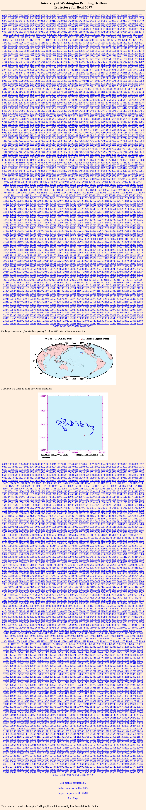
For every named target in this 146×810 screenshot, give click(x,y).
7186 (75, 138)
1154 (81, 37)
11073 (112, 190)
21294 (53, 282)
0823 (21, 29)
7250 (26, 141)
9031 (81, 173)
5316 (141, 102)
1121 (124, 34)
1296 (64, 42)
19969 (73, 263)
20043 (6, 266)
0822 (15, 29)
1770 (53, 61)
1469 (43, 48)
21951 (60, 293)
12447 (93, 203)
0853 (124, 29)
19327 (6, 258)
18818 (26, 250)
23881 (53, 323)
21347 (86, 282)
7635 (124, 149)
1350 (97, 45)
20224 (86, 269)
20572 (60, 274)
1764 (21, 61)
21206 (139, 280)
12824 (20, 228)
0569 (81, 23)
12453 (133, 203)
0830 (48, 29)
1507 (81, 48)
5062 (37, 83)
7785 (124, 151)
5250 (103, 100)
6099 (4, 116)
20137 (6, 269)
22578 (13, 304)
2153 (86, 64)
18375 (13, 244)
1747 (70, 59)
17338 (6, 233)
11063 (93, 190)
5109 (136, 86)
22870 (26, 310)
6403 (43, 124)
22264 (66, 299)
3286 (130, 75)
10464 (60, 184)
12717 (66, 220)
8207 (97, 162)
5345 (114, 105)
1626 (141, 53)
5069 (75, 83)
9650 (64, 179)
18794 (6, 250)
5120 (42, 89)
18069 (86, 239)
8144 (15, 160)
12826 (33, 228)
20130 (113, 266)
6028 (97, 113)
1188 (53, 40)
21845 (53, 290)
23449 (6, 318)
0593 (135, 23)
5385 (21, 108)
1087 (38, 34)
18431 (53, 244)
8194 (37, 162)
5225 (108, 97)
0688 (92, 26)
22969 (100, 310)
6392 (4, 124)
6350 (53, 121)
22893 (40, 310)
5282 (15, 102)
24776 (76, 326)
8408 (97, 168)
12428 (33, 203)
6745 (53, 127)
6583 (97, 124)
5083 (4, 86)
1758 (130, 59)
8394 (70, 168)
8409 (103, 168)
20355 (60, 271)
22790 (100, 307)
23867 (40, 323)
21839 (40, 290)
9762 (45, 181)
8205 (86, 162)
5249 (97, 100)
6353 (64, 121)
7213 (119, 138)
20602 (106, 274)
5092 (54, 86)
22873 (33, 310)
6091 (103, 113)
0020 (97, 15)
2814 (103, 72)
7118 (59, 135)
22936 (73, 310)
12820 (133, 225)
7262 (75, 141)
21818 (140, 288)
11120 (46, 195)
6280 (32, 119)
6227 (119, 116)
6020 (53, 113)
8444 (124, 168)
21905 (20, 293)
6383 (135, 121)
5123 (59, 89)
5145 (32, 91)
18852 (73, 250)
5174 (10, 94)
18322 (106, 241)
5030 (26, 81)
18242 (46, 241)
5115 (21, 89)
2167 (15, 67)
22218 (6, 299)
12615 (100, 211)
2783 (141, 70)
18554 (106, 244)
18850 (66, 250)
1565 (92, 51)
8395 (75, 168)
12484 (13, 209)
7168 (43, 138)
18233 (40, 241)
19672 (80, 260)
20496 (120, 271)
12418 (126, 201)
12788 (93, 225)
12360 (92, 195)
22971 (106, 310)
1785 (114, 61)
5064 (48, 83)
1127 (16, 37)
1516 (124, 48)
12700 (140, 217)
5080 (130, 83)
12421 (6, 203)
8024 (124, 154)
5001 (15, 78)
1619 (108, 53)
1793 (10, 64)
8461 (10, 171)
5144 (26, 91)
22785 (93, 307)
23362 (86, 315)
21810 (120, 288)
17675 (60, 236)
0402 (15, 21)
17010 (140, 228)
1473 (53, 48)
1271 (135, 40)
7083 (119, 132)
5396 (64, 108)
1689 (21, 59)
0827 (32, 29)
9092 (97, 173)
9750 (141, 179)
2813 (97, 72)
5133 (108, 89)
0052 (43, 18)
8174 (103, 160)
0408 (43, 21)
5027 (10, 81)
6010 (26, 113)
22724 (126, 304)
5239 (43, 100)
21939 (46, 293)
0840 (97, 29)
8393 (64, 168)
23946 (93, 323)
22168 (93, 296)
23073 (86, 312)
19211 (80, 255)
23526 (100, 318)
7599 (15, 149)
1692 (32, 59)
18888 (106, 250)
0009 (43, 15)
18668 (46, 247)
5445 (92, 111)
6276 (10, 119)
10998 (113, 187)
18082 (100, 239)
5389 (37, 108)
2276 (37, 70)
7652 (15, 151)
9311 (119, 176)
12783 (60, 225)
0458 (119, 21)
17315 (126, 231)
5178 (32, 94)
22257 (60, 299)
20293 (13, 271)
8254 (70, 165)
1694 (43, 59)
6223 (97, 116)
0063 (103, 18)
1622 (119, 53)
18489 (86, 244)
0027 (114, 15)
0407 (37, 21)
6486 (70, 124)
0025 (108, 15)
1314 (81, 42)
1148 (48, 37)
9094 (103, 173)
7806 (135, 151)
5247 (86, 100)
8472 (32, 171)
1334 (15, 45)
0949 (103, 31)
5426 (59, 111)
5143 (21, 91)
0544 (43, 23)
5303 (81, 102)
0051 (37, 18)
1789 (135, 61)
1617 (97, 53)
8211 (119, 162)
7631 (119, 149)
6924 (141, 130)
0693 (119, 26)
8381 (21, 168)
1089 (49, 34)
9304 (103, 176)
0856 (141, 29)
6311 (135, 119)
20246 (106, 269)
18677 (53, 247)
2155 (97, 64)
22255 (53, 299)
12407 (60, 201)
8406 (92, 168)
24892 (83, 326)
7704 (108, 151)
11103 (109, 192)
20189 (66, 269)
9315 (135, 176)
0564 (53, 23)
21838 (33, 290)
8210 (114, 162)
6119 (42, 116)
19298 (120, 255)
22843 (6, 310)
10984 (26, 187)
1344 (64, 45)
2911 (21, 75)
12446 (86, 203)
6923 (135, 130)
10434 (98, 181)
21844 (46, 290)
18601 (140, 244)
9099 (119, 173)
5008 (53, 78)
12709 (33, 220)
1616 (92, 53)
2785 (10, 72)
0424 (81, 21)
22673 (73, 304)
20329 (26, 271)
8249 (53, 165)
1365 (124, 45)
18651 (33, 247)
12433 (60, 203)
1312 (70, 42)
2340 (70, 70)
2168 (21, 67)
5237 (32, 100)
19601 (33, 260)
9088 (86, 173)
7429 (70, 143)
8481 (59, 171)
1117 (103, 34)
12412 (93, 201)
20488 (106, 271)
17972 (13, 239)
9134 (135, 173)
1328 (4, 45)
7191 (103, 138)
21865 (80, 290)
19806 (6, 263)
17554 (20, 236)
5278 (135, 100)
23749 (93, 320)
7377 (119, 141)
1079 (27, 34)
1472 (48, 48)
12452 (126, 203)
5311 (124, 102)
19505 (126, 258)
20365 (73, 271)
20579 (73, 274)
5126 (75, 89)
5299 (59, 102)
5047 (108, 81)
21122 (113, 280)
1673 (86, 56)
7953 (64, 154)
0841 (103, 29)
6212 (70, 116)
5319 (15, 105)
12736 (140, 220)
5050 (124, 81)
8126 (108, 157)
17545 (6, 236)
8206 (92, 162)
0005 (26, 15)
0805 (130, 26)
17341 (13, 233)
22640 (46, 304)
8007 (103, 154)
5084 (10, 86)
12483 (6, 209)
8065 (21, 157)
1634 (26, 56)
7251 (32, 141)
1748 (75, 59)
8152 (43, 160)
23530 (106, 318)
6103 (21, 116)
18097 (113, 239)
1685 (141, 56)
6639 (15, 127)
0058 (75, 18)
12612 (80, 211)
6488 (75, 124)
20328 (20, 271)
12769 (126, 222)
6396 (21, 124)
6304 (97, 119)
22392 (133, 299)
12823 (13, 228)
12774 (6, 225)
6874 (21, 130)
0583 (108, 23)
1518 (135, 48)
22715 (106, 304)
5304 (86, 102)
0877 (43, 31)
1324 (130, 42)
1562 (75, 51)
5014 (86, 78)
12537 (60, 209)
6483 (53, 124)
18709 (73, 247)
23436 (140, 315)
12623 (13, 214)
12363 (112, 195)
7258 (59, 141)
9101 (124, 173)
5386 (26, 108)
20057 (26, 266)
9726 (119, 179)
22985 (133, 310)
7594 (130, 146)
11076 (126, 190)
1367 (135, 45)
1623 (124, 53)
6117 (37, 116)
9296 (75, 176)
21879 (106, 290)
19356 (33, 258)
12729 (113, 220)
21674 (33, 288)
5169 (124, 91)
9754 (12, 181)
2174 (53, 67)
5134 (113, 89)
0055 (59, 18)
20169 (46, 269)
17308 (120, 231)
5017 (103, 78)
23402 (113, 315)
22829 (133, 307)
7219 (141, 138)
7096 (26, 135)
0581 (97, 23)
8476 (43, 171)
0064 (108, 18)
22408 (140, 299)
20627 (13, 277)
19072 (93, 252)
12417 (120, 201)
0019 (92, 15)
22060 (6, 296)
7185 (70, 138)
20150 (33, 269)
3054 (64, 75)
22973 (120, 310)
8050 (4, 157)
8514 (130, 171)
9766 (67, 181)
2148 (59, 64)
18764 (126, 247)
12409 (73, 201)
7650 (10, 151)
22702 (93, 304)
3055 (70, 75)
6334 (15, 121)
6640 (21, 127)
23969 (113, 323)
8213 (130, 162)
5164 (97, 91)
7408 (37, 143)
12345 (72, 195)
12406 (53, 201)
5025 (141, 78)
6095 (124, 113)
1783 (103, 61)
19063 (66, 252)
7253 (43, 141)
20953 (33, 280)
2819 (130, 72)
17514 (126, 233)
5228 (124, 97)
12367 (139, 195)
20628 (20, 277)
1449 (15, 48)
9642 (48, 179)
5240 (48, 100)
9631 (26, 179)
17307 (113, 231)
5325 (48, 105)
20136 (140, 266)
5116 (26, 89)
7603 (32, 149)
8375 (4, 168)
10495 (113, 184)
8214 (135, 162)
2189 (114, 67)
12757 (93, 222)
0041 (32, 18)
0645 (48, 26)
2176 (64, 67)
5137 (130, 89)
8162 (53, 160)
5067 (64, 83)
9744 (130, 179)
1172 (37, 40)
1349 (92, 45)
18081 (93, 239)
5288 (43, 102)
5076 (108, 83)
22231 (20, 299)
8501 (114, 171)
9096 (114, 173)
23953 (100, 323)
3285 (124, 75)
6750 (81, 127)
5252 (114, 100)
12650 (53, 217)
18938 (133, 250)
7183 (59, 138)
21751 (73, 288)
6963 (10, 132)
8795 (141, 171)
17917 (126, 236)
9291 (59, 176)
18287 (60, 241)
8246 (48, 165)
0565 (59, 23)
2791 (43, 72)
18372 (6, 244)
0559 (48, 23)
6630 (114, 124)
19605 (40, 260)
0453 (92, 21)
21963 (73, 293)
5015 (92, 78)
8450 (135, 168)
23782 (113, 320)
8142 (4, 160)
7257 (53, 141)
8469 (26, 171)
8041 (141, 154)
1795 (15, 64)
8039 (135, 154)
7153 (113, 135)
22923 (60, 310)
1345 (70, 45)
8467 (21, 171)
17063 (6, 231)
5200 (4, 97)
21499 (80, 285)
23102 (113, 312)
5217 (70, 97)
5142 (15, 91)
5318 (10, 105)
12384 (106, 198)
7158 (141, 135)
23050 (40, 312)
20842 (120, 277)
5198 (135, 94)
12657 (100, 217)
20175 (53, 269)
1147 (43, 37)
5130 (91, 89)
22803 (106, 307)
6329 (10, 121)
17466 (100, 233)
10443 (139, 181)
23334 (60, 315)
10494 (106, 184)
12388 (126, 198)
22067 (20, 296)
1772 (59, 61)
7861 (43, 154)
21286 (40, 282)
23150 (140, 312)
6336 (26, 121)
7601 (26, 149)
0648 (59, 26)
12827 (40, 228)
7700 (103, 151)
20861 (126, 277)
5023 (130, 78)
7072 (75, 132)
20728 (93, 277)
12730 (120, 220)
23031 (13, 312)
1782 (97, 61)
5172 (141, 91)
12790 (100, 225)
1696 (53, 59)
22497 (80, 301)
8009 (108, 154)
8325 (114, 165)
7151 (102, 135)
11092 (44, 192)
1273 (4, 42)
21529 (113, 285)
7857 (37, 154)
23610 (33, 320)
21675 (40, 288)
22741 (20, 307)
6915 (92, 130)
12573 (140, 209)
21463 (26, 285)
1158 (102, 37)
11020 (40, 190)
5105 (114, 86)
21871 (86, 290)
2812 (92, 72)
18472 (80, 244)
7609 (59, 149)
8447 (130, 168)
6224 (102, 116)
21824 (6, 290)
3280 (97, 75)
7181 (48, 138)
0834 (70, 29)
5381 (4, 108)
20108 (86, 266)
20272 (133, 269)
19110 (140, 252)
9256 (4, 176)
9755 (17, 181)
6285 (59, 119)
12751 (66, 222)
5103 (103, 86)
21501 (86, 285)
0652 (81, 26)
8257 (75, 165)
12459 (33, 206)
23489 (60, 318)
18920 (120, 250)
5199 (141, 94)
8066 (26, 157)
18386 (20, 244)
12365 (125, 195)
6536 (81, 124)
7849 (26, 154)
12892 (133, 228)
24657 (70, 326)
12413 (100, 201)
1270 (129, 40)
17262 (86, 231)
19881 (53, 263)
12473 (86, 206)
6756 (114, 127)
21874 (93, 290)
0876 (37, 31)
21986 (106, 293)
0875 (32, 31)
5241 (53, 100)
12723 (80, 220)
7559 (43, 146)
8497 (97, 171)
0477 (130, 21)
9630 (21, 179)
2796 (64, 72)
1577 (15, 53)
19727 (113, 260)
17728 (80, 236)
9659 (86, 179)
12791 (106, 225)
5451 (124, 111)
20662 (53, 277)
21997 (120, 293)
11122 (52, 195)
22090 (40, 296)
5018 (108, 78)
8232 (32, 165)
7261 (70, 141)
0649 (64, 26)
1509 (86, 48)
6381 (124, 121)
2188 (108, 67)
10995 (93, 187)
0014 (70, 15)
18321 (100, 241)
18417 (46, 244)
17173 (60, 231)
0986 (130, 31)
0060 (86, 18)
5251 (108, 100)
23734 (80, 320)
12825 (26, 228)
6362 (114, 121)
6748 (70, 127)
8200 (64, 162)
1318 (103, 42)
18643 (26, 247)
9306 (114, 176)
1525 (32, 51)
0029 (124, 15)
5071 (81, 83)
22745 (33, 307)
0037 (21, 18)
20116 (106, 266)
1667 (53, 56)
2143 (32, 64)
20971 (53, 280)
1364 (119, 45)
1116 (97, 34)
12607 (46, 211)
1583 (48, 53)
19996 (106, 263)
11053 (53, 190)
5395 (59, 108)
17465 (93, 233)
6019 (48, 113)
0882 (64, 31)
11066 (106, 190)
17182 (66, 231)
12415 (106, 201)
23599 (20, 320)
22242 (33, 299)
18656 (40, 247)
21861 (73, 290)
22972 (113, 310)
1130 (32, 37)
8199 (59, 162)
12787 (86, 225)
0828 (37, 29)
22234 (26, 299)
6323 (141, 119)
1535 (53, 51)
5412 (124, 108)
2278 (48, 70)
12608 (53, 211)
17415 (53, 233)
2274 (26, 70)
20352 (53, 271)
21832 (20, 290)
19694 (86, 260)
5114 (15, 89)
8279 (86, 165)
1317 (97, 42)
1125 (5, 37)
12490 (33, 209)
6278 (21, 119)
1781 (92, 61)
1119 (113, 34)
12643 (6, 217)
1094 (76, 34)
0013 (64, 15)
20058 (33, 266)
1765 (26, 61)
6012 (37, 113)
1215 (107, 40)
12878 (60, 228)
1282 (53, 42)
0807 (135, 26)
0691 (108, 26)
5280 (4, 102)
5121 (48, 89)
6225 (108, 116)
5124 (64, 89)
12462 (53, 206)
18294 (66, 241)
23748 (86, 320)
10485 (86, 184)
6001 (4, 113)
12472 (80, 206)
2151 (75, 64)
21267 (20, 282)
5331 (81, 105)
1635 (32, 56)
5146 (37, 91)
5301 (70, 102)
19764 (140, 260)
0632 (10, 26)
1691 (26, 59)
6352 (59, 121)
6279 (26, 119)
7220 (4, 141)
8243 (43, 165)
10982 (13, 187)
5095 (70, 86)
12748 (46, 222)
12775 (13, 225)
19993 (100, 263)
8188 (15, 162)
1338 (37, 45)
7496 (103, 143)
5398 (75, 108)
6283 (48, 119)
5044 (92, 81)
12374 (46, 198)
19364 (46, 258)
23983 (120, 323)
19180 (60, 255)
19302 (126, 255)
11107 (135, 192)
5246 (81, 100)
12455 (6, 206)
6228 (124, 116)
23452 (13, 318)
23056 (53, 312)
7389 (4, 143)
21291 (46, 282)
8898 (37, 173)
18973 (140, 250)
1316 (92, 42)
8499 (108, 171)
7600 (21, 149)
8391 (53, 168)
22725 (133, 304)
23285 (40, 315)
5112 (5, 89)
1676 (97, 56)
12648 (40, 217)
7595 (135, 146)
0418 (48, 21)
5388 (32, 108)
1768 (43, 61)
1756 (119, 59)
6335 (21, 121)
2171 (37, 67)
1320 (108, 42)
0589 (119, 23)
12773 (140, 222)
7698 (92, 151)
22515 (93, 301)
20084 (60, 266)
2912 (26, 75)
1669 (64, 56)
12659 (113, 217)
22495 (66, 301)
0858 (10, 31)
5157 (59, 91)
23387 (100, 315)
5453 (135, 111)
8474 (37, 171)
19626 (60, 260)
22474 (46, 301)
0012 (59, 15)
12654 (80, 217)
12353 (78, 195)
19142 (33, 255)
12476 (100, 206)
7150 (97, 135)
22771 (80, 307)
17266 (93, 231)
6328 (4, 121)
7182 (53, 138)
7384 (141, 141)
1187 (48, 40)
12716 (60, 220)
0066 (119, 18)
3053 (59, 75)
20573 (66, 274)
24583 (63, 326)
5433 (70, 111)
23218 (26, 315)
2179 (75, 67)
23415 (126, 315)
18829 (60, 250)
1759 (135, 59)
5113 (10, 89)
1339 (43, 45)
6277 (15, 119)
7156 (130, 135)
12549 (100, 209)
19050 (53, 252)
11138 (65, 195)
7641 (130, 149)
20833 (113, 277)
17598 (33, 236)
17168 (53, 231)
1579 (26, 53)
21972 (80, 293)
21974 (86, 293)
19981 (93, 263)
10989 (60, 187)
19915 (60, 263)
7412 (43, 143)
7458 (86, 143)
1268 (124, 40)
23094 (100, 312)
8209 (108, 162)
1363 (114, 45)
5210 (32, 97)
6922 (130, 130)
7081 (108, 132)
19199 (73, 255)
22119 (60, 296)
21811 (126, 288)
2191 (124, 67)
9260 (15, 176)
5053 (141, 81)
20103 (80, 266)
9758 (28, 181)
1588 (75, 53)
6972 (32, 132)
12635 (93, 214)
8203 (75, 162)
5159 (70, 91)
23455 (20, 318)
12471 (73, 206)
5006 (43, 78)
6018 (43, 113)
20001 (113, 263)
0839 (92, 29)
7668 (53, 151)
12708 (26, 220)
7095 (21, 135)
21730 (66, 288)
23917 (60, 323)
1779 (81, 61)
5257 (130, 100)
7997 (92, 154)
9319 (4, 179)
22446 (26, 301)
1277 (26, 42)
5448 (108, 111)
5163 (92, 91)
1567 (103, 51)
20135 (133, 266)
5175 (15, 94)
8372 (135, 165)
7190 (97, 138)
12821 (140, 225)
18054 (66, 239)
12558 (126, 209)
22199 (120, 296)
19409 (80, 258)
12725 (93, 220)
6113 (26, 116)
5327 (59, 105)
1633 (21, 56)
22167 (86, 296)
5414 (135, 108)
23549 (113, 318)
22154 (80, 296)
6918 (108, 130)
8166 (75, 160)
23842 (6, 323)
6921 (124, 130)
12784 (66, 225)
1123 (135, 34)
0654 (86, 26)
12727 (100, 220)
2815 (108, 72)
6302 (86, 119)
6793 (130, 127)
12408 (66, 201)
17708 (66, 236)
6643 (37, 127)
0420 (59, 21)
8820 (10, 173)
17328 (140, 231)
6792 (124, 127)
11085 (11, 192)
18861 (80, 250)
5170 (130, 91)
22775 (86, 307)
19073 (100, 252)
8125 (102, 157)
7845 (21, 154)
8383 (32, 168)
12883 (93, 228)
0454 (97, 21)
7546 (135, 143)
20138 (13, 269)
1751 (92, 59)
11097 (70, 192)
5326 (53, 105)
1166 (5, 40)
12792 (113, 225)
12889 (126, 228)
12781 (46, 225)
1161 (118, 37)
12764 (106, 222)
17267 (100, 231)
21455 (20, 285)
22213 (140, 296)
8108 (75, 157)
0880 (53, 31)
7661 (32, 151)
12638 (113, 214)
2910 (15, 75)
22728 (140, 304)
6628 (103, 124)
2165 (4, 67)
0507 (15, 23)
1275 (15, 42)
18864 (93, 250)
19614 (46, 260)
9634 (37, 179)
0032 (141, 15)
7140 (81, 135)
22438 (13, 301)
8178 (119, 160)
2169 (26, 67)
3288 (141, 75)
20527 (140, 271)
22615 (33, 304)
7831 (4, 154)
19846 (26, 263)
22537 (113, 301)
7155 (124, 135)
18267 (53, 241)
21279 (26, 282)
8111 (81, 157)
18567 (120, 244)
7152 (108, 135)
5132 (102, 89)
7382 (135, 141)
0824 (26, 29)
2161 (124, 64)
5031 (32, 81)
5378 (135, 105)
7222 (15, 141)
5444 (86, 111)
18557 (113, 244)
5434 (75, 111)
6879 (32, 130)
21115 (106, 280)
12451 (120, 203)
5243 (64, 100)
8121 (92, 157)
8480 (53, 171)
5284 (26, 102)
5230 (135, 97)
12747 (40, 222)
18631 (20, 247)
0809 (141, 26)
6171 (53, 116)
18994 (6, 252)
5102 (97, 86)
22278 (86, 299)
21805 (113, 288)
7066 (64, 132)
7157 (135, 135)
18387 (26, 244)
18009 (20, 239)
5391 (48, 108)
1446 (4, 48)
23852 (20, 323)
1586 (64, 53)
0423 (75, 21)
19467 (120, 258)
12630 (60, 214)
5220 (81, 97)
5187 (75, 94)
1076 (11, 34)
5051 (130, 81)
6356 (81, 121)
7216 (135, 138)
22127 (66, 296)
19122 (13, 255)
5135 (119, 89)
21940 (53, 293)
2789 (32, 72)
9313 (130, 176)
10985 (33, 187)
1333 (10, 45)
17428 (66, 233)
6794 (135, 127)
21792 (100, 288)
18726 (86, 247)
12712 (46, 220)
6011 (32, 113)
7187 (81, 138)
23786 (120, 320)
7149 (92, 135)
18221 (33, 241)
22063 (13, 296)
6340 (48, 121)
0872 (15, 31)
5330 (75, 105)
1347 (81, 45)
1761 (4, 61)
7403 (26, 143)
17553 (13, 236)
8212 (124, 162)
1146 (38, 37)
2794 (53, 72)
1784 (108, 61)
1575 (4, 53)
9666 (103, 179)
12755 (86, 222)
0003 (15, 15)
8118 (86, 157)
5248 (92, 100)
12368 (6, 198)
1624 (130, 53)
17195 (73, 231)
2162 (130, 64)
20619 (133, 274)
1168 (16, 40)
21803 (106, 288)
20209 (73, 269)
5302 (75, 102)
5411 (119, 108)
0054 (53, 18)
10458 (33, 184)
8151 (37, 160)
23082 (93, 312)
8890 (21, 173)
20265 (120, 269)
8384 (37, 168)
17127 (33, 231)
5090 (43, 86)
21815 (133, 288)
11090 (31, 192)
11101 (96, 192)
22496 (73, 301)
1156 (91, 37)
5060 (26, 83)
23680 (53, 320)
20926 (20, 280)
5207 (15, 97)
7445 (75, 143)
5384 (15, 108)
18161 (13, 241)
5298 (53, 102)
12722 (73, 220)
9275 (43, 176)
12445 (80, 203)
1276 (21, 42)
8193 (32, 162)
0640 (21, 26)
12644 (13, 217)
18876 (100, 250)
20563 (53, 274)
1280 (43, 42)
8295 (103, 165)
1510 (92, 48)
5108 (130, 86)
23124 (126, 312)
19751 (133, 260)
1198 (64, 40)
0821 (10, 29)
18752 (106, 247)
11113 (26, 195)
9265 (26, 176)
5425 (53, 111)
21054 (87, 280)
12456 (13, 206)
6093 (114, 113)
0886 (70, 31)
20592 (93, 274)
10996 (100, 187)
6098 (141, 113)
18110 (133, 239)
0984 (124, 31)
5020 (119, 78)
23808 (133, 320)
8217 (10, 165)
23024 (6, 312)
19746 (126, 260)
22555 (133, 301)
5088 (32, 86)
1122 (129, 34)
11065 (99, 190)
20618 (126, 274)
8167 (81, 160)
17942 (140, 236)
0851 (114, 29)
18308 (86, 241)
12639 (120, 214)
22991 (140, 310)
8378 (10, 168)
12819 (126, 225)
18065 (80, 239)
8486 (81, 171)
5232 (4, 100)
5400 (86, 108)
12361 (98, 195)
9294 (70, 176)
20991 (67, 280)
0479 (141, 21)
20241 (100, 269)
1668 (59, 56)
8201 (70, 162)
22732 (6, 307)
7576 (86, 146)
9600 (10, 179)
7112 (54, 135)
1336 (26, 45)
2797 (70, 72)
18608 (6, 247)
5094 (65, 86)
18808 (20, 250)
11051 (47, 190)
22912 (46, 310)
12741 (13, 222)
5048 (114, 81)
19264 (100, 255)
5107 (125, 86)
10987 (46, 187)
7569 (70, 146)
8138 (135, 157)
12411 (86, 201)
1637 (37, 56)
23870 (46, 323)
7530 (119, 143)
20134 (126, 266)
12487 (26, 209)
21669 (26, 288)
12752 (73, 222)
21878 (100, 290)
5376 (124, 105)
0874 (26, 31)
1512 (103, 48)
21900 (6, 293)
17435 (80, 233)
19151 (40, 255)
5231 (141, 97)
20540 (26, 274)
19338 (13, 258)
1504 (75, 48)
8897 (32, 173)
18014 (33, 239)
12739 (6, 222)
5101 (92, 86)
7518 (114, 143)
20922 (13, 280)
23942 (80, 323)
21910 (26, 293)
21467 (33, 285)
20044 (13, 266)
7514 (108, 143)
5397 (70, 108)
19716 (100, 260)
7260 (64, 141)
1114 (87, 34)
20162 (40, 269)
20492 (113, 271)
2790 (37, 72)
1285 (59, 42)
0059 (81, 18)
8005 (97, 154)
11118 (39, 195)
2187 (103, 67)
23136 (133, 312)
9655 (75, 179)
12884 (100, 228)
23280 (33, 315)
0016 (81, 15)
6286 (64, 119)
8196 (43, 162)
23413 (120, 315)
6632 (124, 124)
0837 (86, 29)
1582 (43, 53)
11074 (119, 190)
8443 (119, 168)
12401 (33, 201)
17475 (106, 233)
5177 (26, 94)
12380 (80, 198)
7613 (81, 149)
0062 (97, 18)
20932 (27, 280)
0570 (86, 23)
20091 (66, 266)
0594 (141, 23)
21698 (53, 288)
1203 (91, 40)
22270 (73, 299)
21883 (120, 290)
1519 (141, 48)
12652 (66, 217)
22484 (60, 301)
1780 (86, 61)
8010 (114, 154)
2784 (4, 72)
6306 (108, 119)
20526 (133, 271)
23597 (13, 320)
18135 (6, 241)
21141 (120, 280)
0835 (75, 29)
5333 (92, 105)
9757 (23, 181)
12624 (20, 214)
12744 (26, 222)
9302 (92, 176)
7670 (59, 151)
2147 (53, 64)
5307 (103, 102)
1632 (15, 56)
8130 (124, 157)
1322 (119, 42)
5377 (130, 105)
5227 (119, 97)
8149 (32, 160)
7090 (10, 135)
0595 (4, 26)
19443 (106, 258)
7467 (92, 143)
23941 (73, 323)
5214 (53, 97)
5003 (26, 78)
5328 (64, 105)
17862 (106, 236)
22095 (46, 296)
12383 (100, 198)
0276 (10, 21)
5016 (97, 78)
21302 (66, 282)
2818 (124, 72)
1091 (60, 34)
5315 (135, 102)
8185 (10, 162)
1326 (135, 42)
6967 (15, 132)
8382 (26, 168)
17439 (86, 233)
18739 (100, 247)
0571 (92, 23)
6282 (43, 119)
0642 (32, 26)
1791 (4, 64)
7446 (81, 143)
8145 (21, 160)
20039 (133, 263)
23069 (66, 312)
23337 (66, 315)
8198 (53, 162)
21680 (46, 288)
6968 (21, 132)
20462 (100, 271)
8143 (10, 160)
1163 (129, 37)
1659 (48, 56)
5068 (70, 83)
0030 (130, 15)
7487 (97, 143)
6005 (15, 113)
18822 (46, 250)
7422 (53, 143)
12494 (40, 209)
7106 (43, 135)
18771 (133, 247)
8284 (97, 165)
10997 (107, 187)
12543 (86, 209)
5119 (37, 89)
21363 (93, 282)
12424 (20, 203)
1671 (75, 56)
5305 (92, 102)
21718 (60, 288)
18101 (127, 239)
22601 (26, 304)
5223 (97, 97)
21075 (93, 280)
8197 (48, 162)
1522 (15, 51)
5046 (103, 81)
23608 (26, 320)
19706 (93, 260)
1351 (103, 45)
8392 (59, 168)
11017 (20, 190)
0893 (92, 31)
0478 (135, 21)
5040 (81, 81)
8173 (97, 160)
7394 (10, 143)
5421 (32, 111)
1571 (124, 51)
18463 (73, 244)
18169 (20, 241)
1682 (124, 56)
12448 (100, 203)
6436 (48, 124)
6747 (64, 127)
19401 (73, 258)
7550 (10, 146)
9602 (15, 179)
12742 (20, 222)
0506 (10, 23)
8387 (43, 168)
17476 (113, 233)
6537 (86, 124)
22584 (20, 304)
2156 (103, 64)
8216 (4, 165)
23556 (120, 318)
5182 (53, 94)
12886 (113, 228)
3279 (92, 75)
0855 (135, 29)
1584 (53, 53)
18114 (140, 239)
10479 (80, 184)
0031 (135, 15)
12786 (80, 225)
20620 (140, 274)
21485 (53, 285)
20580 (80, 274)
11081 (132, 190)
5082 (141, 83)
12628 (46, 214)
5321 (26, 105)
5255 (124, 100)
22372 (126, 299)
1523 (21, 51)
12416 (113, 201)
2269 (141, 67)
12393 (140, 198)
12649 (46, 217)
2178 (70, 67)
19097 (126, 252)
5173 (4, 94)
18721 (80, 247)
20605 (120, 274)
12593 (20, 211)
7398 (15, 143)
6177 (59, 116)
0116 (141, 18)
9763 (50, 181)
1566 (97, 51)
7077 (86, 132)
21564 (133, 285)
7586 (108, 146)
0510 (32, 23)
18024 (40, 239)
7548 (4, 146)
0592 (130, 23)
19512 (133, 258)
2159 (119, 64)
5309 (114, 102)
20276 (140, 269)
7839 (15, 154)
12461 (46, 206)
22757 (60, 307)
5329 (70, 105)
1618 (103, 53)
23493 (66, 318)
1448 (10, 48)
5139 (141, 89)
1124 (140, 34)
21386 (113, 282)
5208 (21, 97)
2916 (48, 75)
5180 (43, 94)
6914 (86, 130)
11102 (103, 192)
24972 (90, 326)
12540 (66, 209)
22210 (133, 296)
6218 (75, 116)
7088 (141, 132)
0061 (92, 18)
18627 (13, 247)
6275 (4, 119)
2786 (15, 72)
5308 (108, 102)
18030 (46, 239)
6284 (53, 119)
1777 (70, 61)
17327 (133, 231)
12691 (126, 217)
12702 (13, 220)
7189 (92, 138)
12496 (46, 209)
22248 (46, 299)
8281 (92, 165)
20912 (140, 277)
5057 (15, 83)
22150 (73, 296)
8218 (15, 165)
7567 (59, 146)
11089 (24, 192)
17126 (26, 231)
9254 (141, 173)
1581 (37, 53)
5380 (141, 105)
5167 (114, 91)
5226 (114, 97)
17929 (133, 236)
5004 (32, 78)
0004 (21, 15)
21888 (126, 290)
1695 (48, 59)
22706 (100, 304)
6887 (64, 130)
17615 (46, 236)
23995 (126, 323)
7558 (37, 146)
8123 (97, 157)
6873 (15, 130)
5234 (15, 100)
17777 (93, 236)
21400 (120, 282)
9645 (53, 179)
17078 (20, 231)
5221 (86, 97)
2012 (26, 64)
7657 (21, 151)
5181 (48, 94)
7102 (37, 135)
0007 (37, 15)
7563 (48, 146)
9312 (124, 176)
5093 (59, 86)
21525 (106, 285)
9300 (81, 176)
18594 (133, 244)
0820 (4, 29)
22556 (140, 301)
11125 (59, 195)
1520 (4, 51)
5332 (86, 105)
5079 (124, 83)
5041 (86, 81)
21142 (126, 280)
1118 (108, 34)
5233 (10, 100)
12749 (53, 222)
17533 (133, 233)
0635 (15, 26)
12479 (120, 206)
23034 (20, 312)
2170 (32, 67)
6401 (37, 124)
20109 (93, 266)
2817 (119, 72)
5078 (119, 83)
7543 (130, 143)
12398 (20, 201)
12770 (133, 222)
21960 (66, 293)
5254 (119, 100)
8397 (81, 168)
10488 (93, 184)
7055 (53, 132)
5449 (114, 111)
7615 (92, 149)
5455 (141, 111)
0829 (43, 29)
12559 (133, 209)
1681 (119, 56)
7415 (48, 143)
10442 (132, 181)
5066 (59, 83)
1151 (65, 37)
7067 (70, 132)
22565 (6, 304)
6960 (4, 132)
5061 (32, 83)
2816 (114, 72)
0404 (21, 21)
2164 (141, 64)
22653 (60, 304)
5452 (130, 111)
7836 (10, 154)
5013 (81, 78)
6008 (21, 113)
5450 (119, 111)
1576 (10, 53)
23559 (126, 318)
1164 (134, 37)
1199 (69, 40)
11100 (90, 192)
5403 (103, 108)
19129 (20, 255)
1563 (81, 51)
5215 (59, 97)
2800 (86, 72)
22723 (120, 304)
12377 (60, 198)
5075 (103, 83)
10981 (6, 187)
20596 (100, 274)
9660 (92, 179)
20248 (113, 269)
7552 (15, 146)
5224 (103, 97)
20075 (46, 266)
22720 (113, 304)
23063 (60, 312)
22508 (86, 301)
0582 (103, 23)
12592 (13, 211)
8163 (59, 160)
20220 (80, 269)
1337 (32, 45)
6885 (59, 130)
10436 (112, 181)
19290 (113, 255)
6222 (92, 116)
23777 (106, 320)
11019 (33, 190)
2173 (48, 67)
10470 (66, 184)
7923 (53, 154)
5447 (103, 111)
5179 (37, 94)
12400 (26, 201)
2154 (92, 64)
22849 (13, 310)
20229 (93, 269)
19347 (26, 258)
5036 (59, 81)
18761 (120, 247)
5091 (48, 86)
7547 (141, 143)
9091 (92, 173)
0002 (10, 15)
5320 (21, 105)
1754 (108, 59)
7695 (86, 151)
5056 (10, 83)
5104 (108, 86)
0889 (86, 31)
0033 (4, 18)
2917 (53, 75)
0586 (114, 23)
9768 (72, 181)
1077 (16, 34)
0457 (114, 21)
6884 (53, 130)
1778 (75, 61)
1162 (124, 37)
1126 (11, 37)
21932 (40, 293)
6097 (135, 113)
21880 (113, 290)
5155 (48, 91)
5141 (10, 91)
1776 (64, 61)
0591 (124, 23)
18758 (113, 247)
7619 (103, 149)
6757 (119, 127)
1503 (70, 48)
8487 (86, 171)
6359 (97, 121)
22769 (73, 307)
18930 (126, 250)
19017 (26, 252)
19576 (6, 260)
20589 (86, 274)
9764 (56, 181)
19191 (66, 255)
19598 (26, 260)
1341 (53, 45)
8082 (48, 157)
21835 (26, 290)
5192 (103, 94)
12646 (26, 217)
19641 (66, 260)
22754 (46, 307)
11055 (66, 190)
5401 (92, 108)
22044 (133, 293)
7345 (97, 141)
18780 (140, 247)
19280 (106, 255)
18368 (140, 241)
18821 (40, 250)
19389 (60, 258)
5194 (114, 94)
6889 (75, 130)
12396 (13, 201)
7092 (15, 135)
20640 (33, 277)
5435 (81, 111)
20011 (126, 263)
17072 (13, 231)
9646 (59, 179)
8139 (141, 157)
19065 (73, 252)
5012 (75, 78)
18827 (53, 250)
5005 (37, 78)
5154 (43, 91)
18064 (73, 239)
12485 (20, 209)
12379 (73, 198)
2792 (48, 72)
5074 (97, 83)
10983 (20, 187)
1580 (32, 53)
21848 (60, 290)
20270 (126, 269)
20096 (73, 266)
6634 (135, 124)
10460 (40, 184)
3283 (114, 75)
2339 (64, 70)
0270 (4, 21)
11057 (73, 190)
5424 (48, 111)
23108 (120, 312)
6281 (37, 119)
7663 (37, 151)
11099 (83, 192)
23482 (46, 318)
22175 (100, 296)
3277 (81, 75)
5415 (141, 108)
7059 (59, 132)
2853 (4, 75)
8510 (119, 171)
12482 (140, 206)
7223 (21, 141)
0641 (26, 26)
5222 (92, 97)
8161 (48, 160)
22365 (120, 299)
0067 (124, 18)
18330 (113, 241)
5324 (43, 105)
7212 (114, 138)
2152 (81, 64)
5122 (53, 89)
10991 (73, 187)
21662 (13, 288)
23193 (20, 315)
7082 (114, 132)
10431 (85, 181)
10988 (53, 187)
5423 (43, 111)
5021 (124, 78)
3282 (108, 75)
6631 (119, 124)
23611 (39, 320)
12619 (126, 211)
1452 (32, 48)
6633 (130, 124)
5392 (53, 108)
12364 (118, 195)
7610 (64, 149)
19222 (93, 255)
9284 (48, 176)
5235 (21, 100)
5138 (135, 89)
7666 (48, 151)
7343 (92, 141)
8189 (21, 162)
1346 (75, 45)
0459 (124, 21)
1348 (86, 45)
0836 (81, 29)
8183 (141, 160)
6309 (124, 119)
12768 (120, 222)
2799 (81, 72)
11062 (86, 190)
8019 (119, 154)
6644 (43, 127)
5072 (86, 83)
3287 (135, 75)
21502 (93, 285)
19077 (106, 252)
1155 (86, 37)
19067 (86, 252)
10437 (118, 181)
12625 (26, 214)
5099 (81, 86)
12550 (106, 209)
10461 (46, 184)
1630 (4, 56)
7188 (86, 138)
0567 (70, 23)
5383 (10, 108)
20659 (46, 277)
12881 (80, 228)
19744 (120, 260)
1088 (43, 34)
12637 (106, 214)
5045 (97, 81)
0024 (103, 15)
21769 (86, 288)
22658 (66, 304)
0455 (103, 21)
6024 (75, 113)
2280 (59, 70)
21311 (73, 282)
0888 (81, 31)
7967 (75, 154)
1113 (82, 34)
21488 (60, 285)
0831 (53, 29)
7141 (86, 135)
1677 (103, 56)
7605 (43, 149)
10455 (20, 184)
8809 (4, 173)
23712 (66, 320)
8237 (37, 165)
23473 (33, 318)
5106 (119, 86)
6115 (32, 116)
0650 (70, 26)
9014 (59, 173)
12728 (106, 220)
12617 (113, 211)
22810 (120, 307)
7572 (75, 146)
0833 (64, 29)
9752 (6, 181)
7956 (70, 154)
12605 (33, 211)
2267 (130, 67)
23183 (6, 315)
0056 (64, 18)
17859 (100, 236)
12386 (120, 198)
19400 (66, 258)
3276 (75, 75)
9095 (108, 173)
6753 (97, 127)
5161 (81, 91)
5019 (114, 78)
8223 (21, 165)
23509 (80, 318)
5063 (43, 83)
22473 (40, 301)
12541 (73, 209)
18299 (73, 241)
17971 (6, 239)
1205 (102, 40)
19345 (20, 258)
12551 (113, 209)
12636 (100, 214)
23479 (40, 318)
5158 (64, 91)
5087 (26, 86)
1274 (10, 42)
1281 (48, 42)
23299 (46, 315)
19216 (86, 255)
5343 (108, 105)
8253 (64, 165)
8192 (26, 162)
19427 (93, 258)
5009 (59, 78)
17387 (40, 233)
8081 (43, 157)
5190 (92, 94)
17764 (86, 236)
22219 (13, 299)
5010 (64, 78)
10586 (140, 184)
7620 (108, 149)
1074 (141, 31)
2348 (114, 70)
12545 (93, 209)
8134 (130, 157)
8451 (141, 168)
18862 (86, 250)
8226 (26, 165)
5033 (43, 81)
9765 (61, 181)
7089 (4, 135)
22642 (53, 304)
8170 (86, 160)
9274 (37, 176)
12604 (26, 211)
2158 (114, 64)
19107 (133, 252)
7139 (75, 135)
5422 (37, 111)
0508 (21, 23)
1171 (32, 40)
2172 (43, 67)
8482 (64, 171)
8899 (43, 173)
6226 (113, 116)
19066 (80, 252)
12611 (73, 211)
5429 (64, 111)
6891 (81, 130)
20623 (6, 277)
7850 (32, 154)
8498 (103, 171)
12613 (86, 211)
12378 (66, 198)
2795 (59, 72)
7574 (81, 146)
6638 (10, 127)
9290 (53, 176)
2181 (86, 67)
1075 (5, 34)
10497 (120, 184)
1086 (33, 34)
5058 (21, 83)
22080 (26, 296)
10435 (105, 181)
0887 (75, 31)
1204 (97, 40)
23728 (73, 320)
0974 (114, 31)
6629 (108, 124)
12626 (33, 214)
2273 (21, 70)
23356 (80, 315)
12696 (133, 217)
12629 (53, 214)
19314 (133, 255)
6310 (130, 119)
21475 (40, 285)
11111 (14, 195)
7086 (135, 132)
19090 (120, 252)
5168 (119, 91)
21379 (106, 282)
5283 (21, 102)
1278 (32, 42)
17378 (26, 233)
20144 (20, 269)
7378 (124, 141)
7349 (103, 141)
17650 (53, 236)
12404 (46, 201)
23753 (100, 320)
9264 (21, 176)
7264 (86, 141)
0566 (64, 23)
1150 (59, 37)
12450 (113, 203)
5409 (108, 108)
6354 (70, 121)
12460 (40, 206)
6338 (37, 121)
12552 (120, 209)
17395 (46, 233)
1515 (119, 48)
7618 (97, 149)
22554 (126, 301)
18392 (33, 244)
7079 (97, 132)
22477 (53, 301)
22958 (93, 310)
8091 (70, 157)
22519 (100, 301)
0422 (70, 21)
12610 (66, 211)
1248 (118, 40)
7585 (103, 146)
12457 (20, 206)
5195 (119, 94)
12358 (85, 195)
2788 (26, 72)
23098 (106, 312)
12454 (140, 203)
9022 (75, 173)
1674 (92, 56)
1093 (71, 34)
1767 (37, 61)
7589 (119, 146)
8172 (92, 160)
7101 (32, 135)
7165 (26, 138)
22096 (53, 296)
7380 (130, 141)
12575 (6, 211)
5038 (70, 81)
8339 (119, 165)
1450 (21, 48)
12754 (80, 222)
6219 (81, 116)
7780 (119, 151)
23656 (46, 320)
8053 (15, 157)
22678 (80, 304)
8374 (141, 165)
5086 (21, 86)
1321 (114, 42)
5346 (119, 105)
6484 (59, 124)
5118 (31, 89)
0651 (75, 26)
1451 (26, 48)
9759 (34, 181)
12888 (120, 228)
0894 (97, 31)
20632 (26, 277)
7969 (81, 154)
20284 (6, 271)
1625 (135, 53)
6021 (59, 113)
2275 (32, 70)
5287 (37, 102)
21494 (73, 285)
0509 (26, 23)
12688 (120, 217)
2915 (43, 75)
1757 (124, 59)
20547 (33, 274)
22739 (13, 307)
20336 (40, 271)
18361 (133, 241)
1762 (10, 61)
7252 (37, 141)
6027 (92, 113)
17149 (40, 231)
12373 (40, 198)
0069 (135, 18)
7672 (64, 151)
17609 (40, 236)
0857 (4, 31)
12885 (106, 228)
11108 (142, 192)
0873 (21, 31)
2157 (108, 64)
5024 (135, 78)
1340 (48, 45)
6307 (114, 119)
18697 (66, 247)
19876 (46, 263)
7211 (108, 138)
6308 (119, 119)
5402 (97, 108)
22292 (106, 299)
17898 (120, 236)
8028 (130, 154)
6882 (43, 130)
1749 (81, 59)
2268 (135, 67)
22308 (113, 299)
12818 (120, 225)
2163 (135, 64)
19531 (140, 258)
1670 (70, 56)
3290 (10, 78)
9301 (86, 176)
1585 (59, 53)
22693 (86, 304)
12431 (53, 203)
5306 (97, 102)
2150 (70, 64)
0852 (119, 29)
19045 (46, 252)
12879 (66, 228)
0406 (32, 21)
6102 (15, 116)
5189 (86, 94)
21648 (6, 288)
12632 (73, 214)
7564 (53, 146)
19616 (53, 260)
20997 (73, 280)
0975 (119, 31)
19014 (20, 252)
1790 (141, 61)
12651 (60, 217)
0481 (4, 23)
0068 (130, 18)
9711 (114, 179)
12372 (33, 198)
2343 (86, 70)
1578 (21, 53)
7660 (26, 151)
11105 (122, 192)
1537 (64, 51)
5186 (70, 94)
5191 (97, 94)
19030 (40, 252)
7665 (43, 151)
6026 (86, 113)
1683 (130, 56)
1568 (108, 51)
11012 (7, 190)
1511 (97, 48)
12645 (20, 217)
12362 (105, 195)
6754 (103, 127)
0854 (130, 29)
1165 (140, 37)
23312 (53, 315)
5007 (48, 78)
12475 (93, 206)
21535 (120, 285)
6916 (97, 130)
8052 (10, 157)
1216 (113, 40)
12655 (86, 217)
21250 (13, 282)
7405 (32, 143)
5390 (43, 108)
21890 (133, 290)
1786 (119, 61)
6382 (130, 121)
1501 (59, 48)
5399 (81, 108)
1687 (10, 59)
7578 (92, 146)
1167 (10, 40)
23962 (106, 323)
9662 (97, 179)
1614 (81, 53)
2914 (37, 75)
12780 (40, 225)
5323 (37, 105)
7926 (59, 154)
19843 (20, 263)
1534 (48, 51)
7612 (75, 149)
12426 (26, 203)
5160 (75, 91)
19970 (80, 263)
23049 (33, 312)
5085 (15, 86)
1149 (54, 37)
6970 (26, 132)
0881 (59, 31)
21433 (140, 282)
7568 (64, 146)
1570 (119, 51)
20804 (100, 277)
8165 (70, 160)
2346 (103, 70)
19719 (106, 260)
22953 (80, 310)
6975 (37, 132)
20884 (133, 277)
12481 (133, 206)
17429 (73, 233)
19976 (86, 263)
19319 (140, 255)
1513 (108, 48)
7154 (119, 135)
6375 (119, 121)
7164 (21, 138)
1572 (130, 51)
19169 (46, 255)
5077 (114, 83)
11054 (60, 190)
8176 (114, 160)
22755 (53, 307)
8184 (4, 162)
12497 (53, 209)
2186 (97, 67)
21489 (66, 285)
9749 (135, 179)
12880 (73, 228)
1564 (86, 51)
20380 (86, 271)
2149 (64, 64)
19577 (13, 260)
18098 (120, 239)
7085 (130, 132)
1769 (48, 61)
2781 (130, 70)
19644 (73, 260)
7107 (48, 135)
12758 (100, 222)
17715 (73, 236)
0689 (97, 26)
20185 (60, 269)
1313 (75, 42)
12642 (140, 214)
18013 (26, 239)
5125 (70, 89)
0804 (124, 26)
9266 (32, 176)
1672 (81, 56)
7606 (48, 149)
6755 (108, 127)
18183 (26, 241)
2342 (81, 70)
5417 (10, 111)
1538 (70, 51)
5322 (32, 105)
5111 (141, 86)
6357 (86, 121)
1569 (114, 51)
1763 (15, 61)
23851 (13, 323)
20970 (47, 280)
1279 (37, 42)
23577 (133, 318)
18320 (93, 241)
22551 (120, 301)
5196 (124, 94)
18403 (40, 244)
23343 (73, 315)
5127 (80, 89)
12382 (93, 198)
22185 (106, 296)
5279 (141, 100)
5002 (21, 78)
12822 (6, 228)
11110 (7, 195)
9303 (97, 176)
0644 (43, 26)
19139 (26, 255)
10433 (92, 181)
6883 (48, 130)
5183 (59, 94)
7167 (37, 138)
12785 (73, 225)
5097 (75, 86)
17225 (80, 231)
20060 (40, 266)
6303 (92, 119)
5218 (75, 97)
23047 (26, 312)
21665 (20, 288)
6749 (75, 127)
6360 (103, 121)
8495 (92, 171)
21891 (140, 290)
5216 (64, 97)
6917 (103, 130)
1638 (43, 56)
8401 (86, 168)
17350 (20, 233)
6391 (141, 121)
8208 (103, 162)
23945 (86, 323)
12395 (6, 201)
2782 (135, 70)
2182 (92, 67)
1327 (141, 42)
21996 (113, 293)
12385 (113, 198)
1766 (32, 61)
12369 (13, 198)
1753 (103, 59)
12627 (40, 214)
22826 (126, 307)
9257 (10, 176)
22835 (140, 307)
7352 (108, 141)
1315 (86, 42)
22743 (26, 307)
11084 (4, 192)
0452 (86, 21)
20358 (66, 271)
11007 (133, 187)
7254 (48, 141)
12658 (106, 217)
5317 (4, 105)
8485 (75, 171)
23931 (66, 323)
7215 (130, 138)
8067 (32, 157)
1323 (124, 42)
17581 (26, 236)
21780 (93, 288)
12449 (106, 203)
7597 (4, 149)
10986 (40, 187)
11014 (14, 190)
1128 (22, 37)
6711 (48, 127)
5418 (15, 111)
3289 (4, 78)
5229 (130, 97)
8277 (81, 165)
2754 (124, 70)
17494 (120, 233)
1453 (37, 48)
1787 (124, 61)
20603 (113, 274)
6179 (64, 116)
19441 (100, 258)
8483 (70, 171)
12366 (132, 195)
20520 (126, 271)
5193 (108, 94)
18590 (126, 244)
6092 (108, 113)
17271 (106, 231)
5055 (4, 83)
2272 (15, 70)
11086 (17, 192)
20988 (60, 280)
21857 (66, 290)
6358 (92, 121)
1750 (86, 59)
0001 (4, 15)
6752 (92, 127)
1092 (65, 34)
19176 (53, 255)
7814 (141, 151)
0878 (48, 31)
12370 (20, 198)
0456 (108, 21)
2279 (53, 70)
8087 (59, 157)
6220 (86, 116)
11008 (140, 187)
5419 (21, 111)
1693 (37, 59)
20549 (40, 274)
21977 (93, 293)
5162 (86, 91)
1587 (70, 53)
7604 (37, 149)
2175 (59, 67)
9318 (141, 176)
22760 (66, 307)
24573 (56, 326)
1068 (135, 31)
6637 (4, 127)
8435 (114, 168)
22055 (140, 293)
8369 (130, 165)
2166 (10, 67)
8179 (124, 160)
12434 (66, 203)
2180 (81, 67)
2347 (108, 70)
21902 (13, 293)
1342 (59, 45)
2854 (10, 75)
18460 (66, 244)
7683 (81, 151)
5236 (26, 100)
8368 (124, 165)
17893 (113, 236)
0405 (26, 21)
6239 (135, 116)
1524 (26, 51)
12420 (140, 201)
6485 (64, 124)
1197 (59, 40)
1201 (80, 40)
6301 (81, 119)
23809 (140, 320)
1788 (130, 61)
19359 (40, 258)
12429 (40, 203)
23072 (80, 312)
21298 (60, 282)
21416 (126, 282)
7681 (75, 151)
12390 (133, 198)
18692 (60, 247)
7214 (124, 138)
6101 (10, 116)
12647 (33, 217)
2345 (97, 70)
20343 (46, 271)
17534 (140, 233)
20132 (120, 266)
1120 (119, 34)
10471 (73, 184)
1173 (43, 40)
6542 (92, 124)
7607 (53, 149)
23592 (140, 318)
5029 (21, 81)
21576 (140, 285)
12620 (133, 211)
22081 (33, 296)
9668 (108, 179)
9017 (64, 173)
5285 (32, 102)
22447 (33, 301)
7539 (124, 143)
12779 (33, 225)
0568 (75, 23)
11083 (139, 190)
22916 (53, 310)
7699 (97, 151)
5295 (48, 102)
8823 (15, 173)
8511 (124, 171)
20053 (20, 266)
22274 (80, 299)
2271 (10, 70)
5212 (43, 97)
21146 (133, 280)
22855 (20, 310)
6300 (75, 119)
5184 (64, 94)
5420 (26, 111)
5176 (21, 94)
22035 (126, 293)
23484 (53, 318)
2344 (92, 70)
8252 (59, 165)
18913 (113, 250)
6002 (10, 113)
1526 (37, 51)
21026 (80, 280)
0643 (37, 26)
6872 (10, 130)
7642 (135, 149)
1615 (86, 53)
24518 (140, 323)
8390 (48, 168)
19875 (40, 263)
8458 (4, 171)
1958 (21, 64)
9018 (70, 173)
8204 (81, 162)
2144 (37, 64)
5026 (4, 81)
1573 (135, 51)
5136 (124, 89)
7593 (124, 146)
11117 (33, 195)
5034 (48, 81)
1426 (141, 45)
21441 (13, 285)
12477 (106, 206)
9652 (70, 179)
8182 (135, 160)
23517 (93, 318)
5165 (103, 91)
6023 (70, 113)
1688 (15, 59)
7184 (64, 138)
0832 (59, 29)
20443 (93, 271)
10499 (126, 184)
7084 (124, 132)
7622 (114, 149)
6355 (75, 121)
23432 (133, 315)
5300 (64, 102)
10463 (53, 184)
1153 (75, 37)
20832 (106, 277)
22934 (66, 310)
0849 (108, 29)
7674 (70, 151)
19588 (20, 260)
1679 (114, 56)
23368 (93, 315)
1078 (22, 34)
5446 (97, 111)
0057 (70, 18)
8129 (119, 157)
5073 (92, 83)
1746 (64, 59)
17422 (60, 233)
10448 (6, 184)
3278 (86, 75)
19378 (53, 258)
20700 (73, 277)
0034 (10, 18)
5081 (135, 83)
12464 (60, 206)
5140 (4, 91)
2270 (4, 70)
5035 (53, 81)
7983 (86, 154)
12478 (113, 206)
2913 (32, 75)
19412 (86, 258)
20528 (6, 274)
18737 (93, 247)
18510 (93, 244)
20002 (120, 263)
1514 (114, 48)
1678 (108, 56)
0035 (15, 18)
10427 (78, 181)
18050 (60, 239)
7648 (4, 151)
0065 (114, 18)
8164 (64, 160)
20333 (33, 271)
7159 (4, 138)
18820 (33, 250)
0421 (64, 21)
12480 (126, 206)
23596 (6, 320)
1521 (10, 51)
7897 (48, 154)
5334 (97, 105)
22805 (113, 307)
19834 (13, 263)
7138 (70, 135)
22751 (40, 307)
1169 (21, 40)
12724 (86, 220)
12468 (66, 206)
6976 (43, 132)
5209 (26, 97)
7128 (64, 135)
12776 (20, 225)
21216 (6, 282)
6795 (141, 127)
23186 (13, 315)
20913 (6, 280)
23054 (46, 312)
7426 (64, 143)
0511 (37, 23)
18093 (107, 239)
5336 (103, 105)
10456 (26, 184)
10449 (13, 184)
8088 (65, 157)
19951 (66, 263)
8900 (48, 173)
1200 (75, 40)
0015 (75, 15)
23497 (73, 318)
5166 (108, 91)
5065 (53, 83)
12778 (26, 225)
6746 (59, 127)
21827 (13, 290)
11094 (57, 192)
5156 (53, 91)
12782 (53, 225)
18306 (80, 241)
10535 (133, 184)
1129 (27, 37)
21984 (100, 293)
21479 (46, 285)
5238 (37, 100)
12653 (73, 217)
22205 (126, 296)
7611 (70, 149)
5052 (135, 81)
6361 (108, 121)
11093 (50, 192)
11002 (120, 187)
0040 (26, 18)
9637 (43, 179)
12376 (53, 198)
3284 (119, 75)
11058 (80, 190)
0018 (86, 15)
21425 (133, 282)
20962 (40, 280)
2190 (119, 67)
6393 (10, 124)
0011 (53, 15)
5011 (70, 78)
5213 (48, 97)
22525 (106, 301)
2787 (21, 72)
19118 (6, 255)
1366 (130, 45)
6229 (130, 116)
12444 (73, 203)
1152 (70, 37)
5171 (135, 91)
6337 (32, 121)
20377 (80, 271)
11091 (37, 192)
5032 (37, 81)
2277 (43, 70)
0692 (114, 26)
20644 (40, 277)
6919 (114, 130)
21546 (126, 285)
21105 (100, 280)
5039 (75, 81)
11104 (116, 192)
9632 (32, 179)
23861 (33, 323)
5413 (130, 108)
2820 (135, 72)
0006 (32, 15)
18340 (120, 241)
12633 (80, 214)
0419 (53, 21)
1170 (26, 40)
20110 (100, 266)
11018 (27, 190)
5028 (15, 81)
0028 (119, 15)
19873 (33, 263)
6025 (81, 113)
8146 (26, 160)
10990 (66, 187)
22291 (100, 299)
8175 (108, 160)
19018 (33, 252)
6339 (43, 121)
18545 (100, 244)
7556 (26, 146)
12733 (126, 220)
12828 (46, 228)
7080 (103, 132)
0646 (53, 26)
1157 (97, 37)
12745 (33, 222)
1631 (10, 56)
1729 (59, 59)
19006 (13, 252)
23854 (26, 323)
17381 (33, 233)
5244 (70, 100)
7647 (141, 149)
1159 (107, 37)
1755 (114, 59)
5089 (37, 86)
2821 (141, 72)
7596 (141, 146)
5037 (64, 81)
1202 (86, 40)
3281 (103, 75)
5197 (130, 94)
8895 (26, 173)
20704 (80, 277)
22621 (40, 304)
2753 (119, 70)
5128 (86, 89)
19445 (113, 258)
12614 (93, 211)
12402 (40, 201)
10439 (125, 181)
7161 (15, 138)
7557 (32, 146)
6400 (32, 124)
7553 (21, 146)
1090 (54, 34)
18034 (53, 239)
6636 (141, 124)
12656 (93, 217)
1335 (21, 45)
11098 (77, 192)
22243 (40, 299)
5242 (59, 100)
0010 (48, 15)
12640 (126, 214)
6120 (48, 116)
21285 (33, 282)
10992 (80, 187)
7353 (114, 141)
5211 (37, 97)
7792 (130, 151)
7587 (114, 146)
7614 (86, 149)
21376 (100, 282)
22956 (86, 310)
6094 (119, 113)
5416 (4, 111)
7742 (114, 151)
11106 (129, 192)
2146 (48, 64)
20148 (26, 269)
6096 (130, 113)
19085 (113, 252)
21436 (6, 285)
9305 (108, 176)
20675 (60, 277)
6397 (26, 124)
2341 (75, 70)
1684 (135, 56)
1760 (141, 59)
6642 (32, 127)
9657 (81, 179)
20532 (13, 274)
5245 (75, 100)
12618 (120, 211)
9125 (130, 173)
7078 (92, 132)
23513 (86, 318)
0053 (48, 18)
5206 (10, 97)
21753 (80, 288)
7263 (81, 141)
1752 (97, 59)
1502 (64, 48)
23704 (60, 320)
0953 (108, 31)
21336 (80, 282)
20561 (46, 274)
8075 (37, 157)
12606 (40, 211)
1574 (141, 51)
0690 (103, 26)
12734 (133, 220)
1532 (43, 51)
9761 (39, 181)
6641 (26, 127)
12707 (20, 220)
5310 (119, 102)
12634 (86, 214)
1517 (130, 48)
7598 (10, 149)
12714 (53, 220)
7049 (48, 132)
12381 (86, 198)
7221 (10, 141)
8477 (48, 171)
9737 (124, 179)
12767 (113, 222)
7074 (81, 132)
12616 (106, 211)
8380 (15, 168)
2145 (43, 64)
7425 (59, 143)
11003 (126, 187)
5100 (86, 86)
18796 (13, 250)
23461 (26, 318)
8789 (135, 171)
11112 (20, 195)
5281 (10, 102)
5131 (97, 89)
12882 (86, 228)
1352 (108, 45)
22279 (93, 299)
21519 (100, 285)
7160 (10, 138)
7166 (32, 138)
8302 (108, 165)
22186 (113, 296)
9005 (53, 173)
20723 (86, 277)
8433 (108, 168)
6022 (64, 113)
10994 (86, 187)
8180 (130, 160)
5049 (119, 81)
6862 (4, 130)
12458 (26, 206)
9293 (64, 176)
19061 (60, 252)
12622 (6, 214)
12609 (60, 211)
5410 (114, 108)
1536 (59, 51)
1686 (4, 59)
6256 (141, 116)
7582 (97, 146)
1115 (92, 34)
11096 (63, 192)
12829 (53, 228)
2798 (75, 72)
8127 (113, 157)
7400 (21, 143)
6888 (70, 130)
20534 (20, 274)
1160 (113, 37)
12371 (26, 198)
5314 (130, 102)
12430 (46, 203)
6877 (26, 130)
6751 (86, 127)
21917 (33, 293)
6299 (70, 119)
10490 (100, 184)
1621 (114, 53)
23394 (106, 315)
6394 (15, 124)
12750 (60, 222)
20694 (66, 277)
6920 (119, 130)
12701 (6, 220)
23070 (73, 312)
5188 (81, 94)
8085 (54, 157)
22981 (126, 310)
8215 (141, 162)
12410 (80, 201)
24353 (133, 323)
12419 (133, 201)
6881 (37, 130)
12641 (133, 214)
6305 (103, 119)
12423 (13, 203)
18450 (60, 244)
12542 (80, 209)
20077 (53, 266)
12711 (39, 220)
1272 (140, 40)
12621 (140, 211)
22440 (20, 301)
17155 (46, 231)
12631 (66, 214)
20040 (140, 263)
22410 (6, 301)
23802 (126, 320)
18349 (126, 241)
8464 (15, 171)
